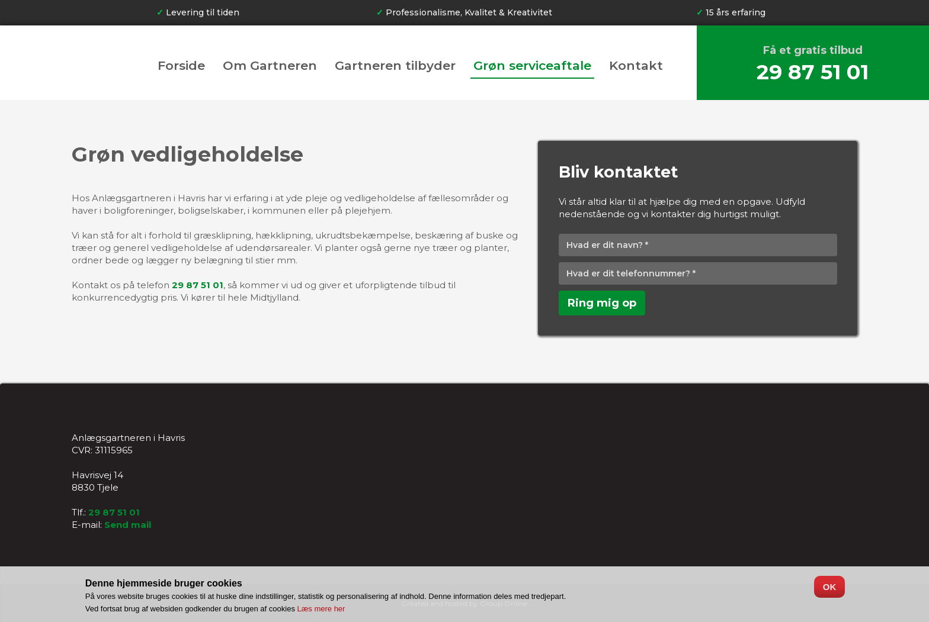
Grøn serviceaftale (532, 66)
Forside (181, 66)
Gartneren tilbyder (395, 66)
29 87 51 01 (813, 72)
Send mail (127, 524)
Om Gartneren (270, 66)
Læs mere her (321, 608)
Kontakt (636, 66)
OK (830, 587)
